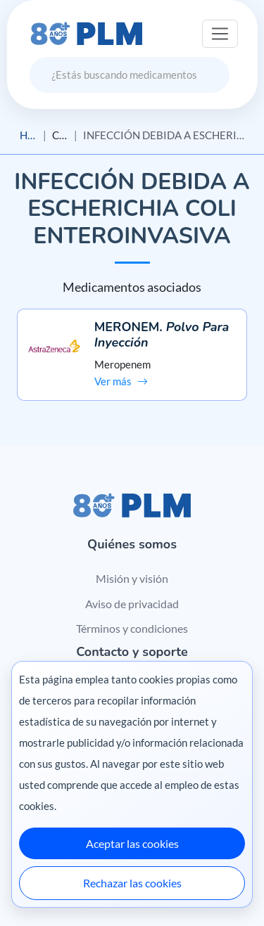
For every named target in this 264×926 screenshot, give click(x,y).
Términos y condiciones (132, 628)
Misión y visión (132, 578)
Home (28, 135)
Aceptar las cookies (132, 843)
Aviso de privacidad (132, 603)
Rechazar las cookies (132, 882)
